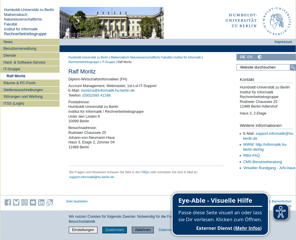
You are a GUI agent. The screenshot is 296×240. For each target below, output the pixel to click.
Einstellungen (83, 230)
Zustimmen (115, 230)
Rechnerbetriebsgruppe (25, 34)
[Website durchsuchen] (265, 67)
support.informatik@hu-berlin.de (91, 177)
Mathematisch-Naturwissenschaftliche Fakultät (23, 19)
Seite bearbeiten (77, 201)
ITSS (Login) (13, 103)
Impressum (283, 42)
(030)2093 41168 (96, 95)
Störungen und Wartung (22, 96)
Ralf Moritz (16, 76)
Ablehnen (143, 230)
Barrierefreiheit (281, 201)
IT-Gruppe (11, 69)
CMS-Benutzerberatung (262, 162)
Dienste (9, 55)
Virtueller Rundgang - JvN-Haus (269, 168)
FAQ (144, 172)
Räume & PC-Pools (19, 83)
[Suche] (293, 67)
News (8, 42)
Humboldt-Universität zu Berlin (29, 10)
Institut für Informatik (21, 29)
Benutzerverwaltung (19, 48)
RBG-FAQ (251, 155)
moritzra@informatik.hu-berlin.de (108, 90)
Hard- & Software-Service (24, 62)
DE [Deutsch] (242, 57)
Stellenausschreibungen (23, 90)
